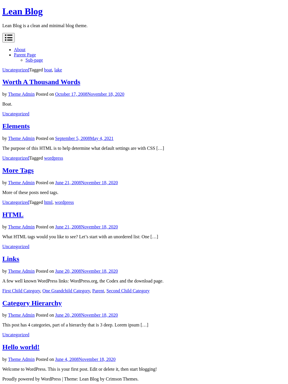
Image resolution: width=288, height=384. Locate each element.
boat (48, 69)
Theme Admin (21, 94)
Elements (16, 126)
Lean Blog (22, 11)
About (19, 49)
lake (58, 69)
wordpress (53, 158)
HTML (12, 214)
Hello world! (21, 347)
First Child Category (21, 290)
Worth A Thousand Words (41, 82)
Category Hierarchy (32, 303)
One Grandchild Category (66, 290)
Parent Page (25, 54)
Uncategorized (15, 69)
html (48, 202)
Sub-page (34, 60)
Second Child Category (128, 290)
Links (10, 259)
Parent (98, 290)
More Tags (18, 170)
